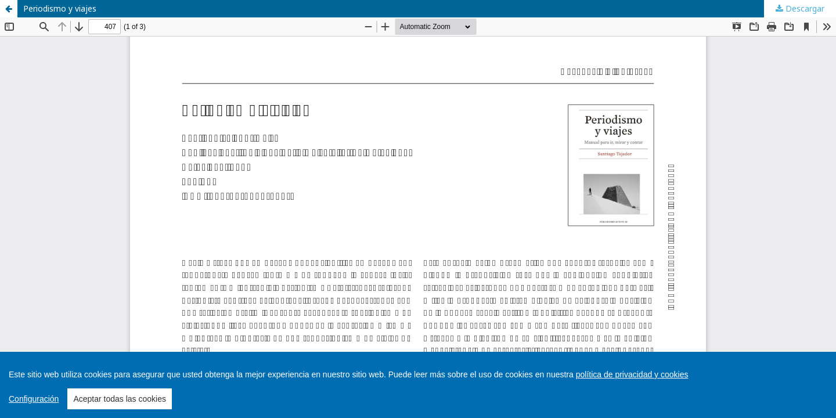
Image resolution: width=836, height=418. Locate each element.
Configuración (34, 398)
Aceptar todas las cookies (119, 398)
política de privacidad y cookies (632, 374)
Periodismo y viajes (59, 8)
